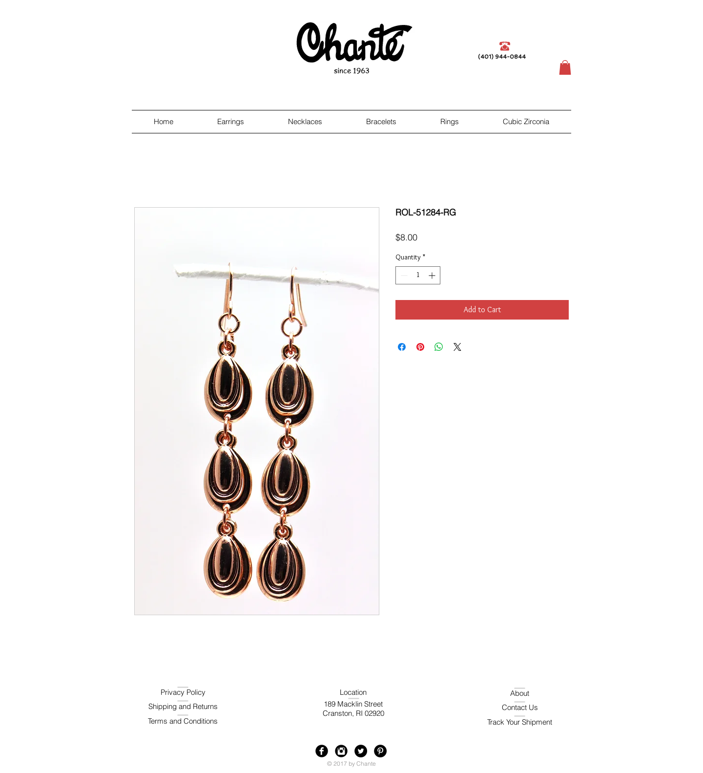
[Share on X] (457, 347)
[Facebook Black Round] (321, 751)
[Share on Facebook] (402, 347)
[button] (565, 67)
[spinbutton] (418, 275)
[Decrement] (403, 275)
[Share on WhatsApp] (439, 347)
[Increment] (433, 275)
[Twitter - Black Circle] (360, 751)
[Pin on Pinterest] (420, 347)
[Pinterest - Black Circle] (380, 751)
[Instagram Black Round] (341, 751)
